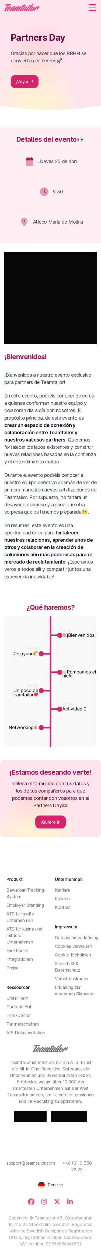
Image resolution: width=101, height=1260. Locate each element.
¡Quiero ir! (51, 822)
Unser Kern (17, 998)
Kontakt (63, 907)
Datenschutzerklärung (76, 937)
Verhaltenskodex (72, 978)
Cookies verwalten (73, 946)
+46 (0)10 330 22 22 (77, 1166)
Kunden (62, 898)
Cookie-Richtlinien (73, 955)
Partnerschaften (22, 1024)
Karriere (62, 890)
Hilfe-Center (18, 1015)
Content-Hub (19, 1006)
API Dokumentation (25, 1032)
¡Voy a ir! (24, 81)
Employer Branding (25, 905)
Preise (12, 968)
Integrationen (19, 959)
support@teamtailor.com (30, 1163)
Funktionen (17, 950)
